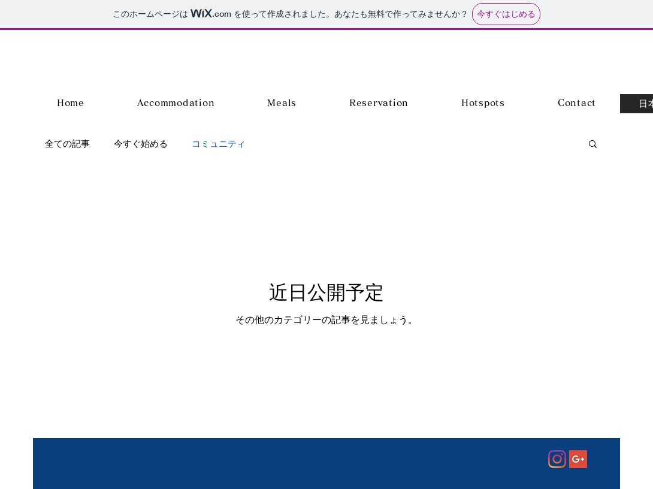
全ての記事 (67, 143)
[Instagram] (557, 459)
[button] (592, 144)
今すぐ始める (141, 143)
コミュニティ (219, 143)
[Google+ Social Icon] (578, 459)
